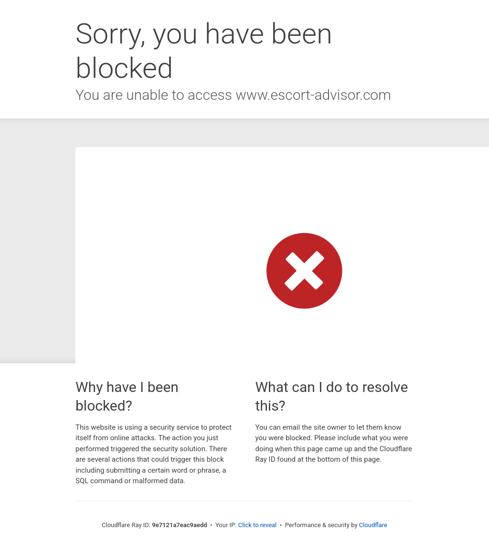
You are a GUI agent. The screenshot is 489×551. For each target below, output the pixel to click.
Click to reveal (257, 525)
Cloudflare (373, 525)
